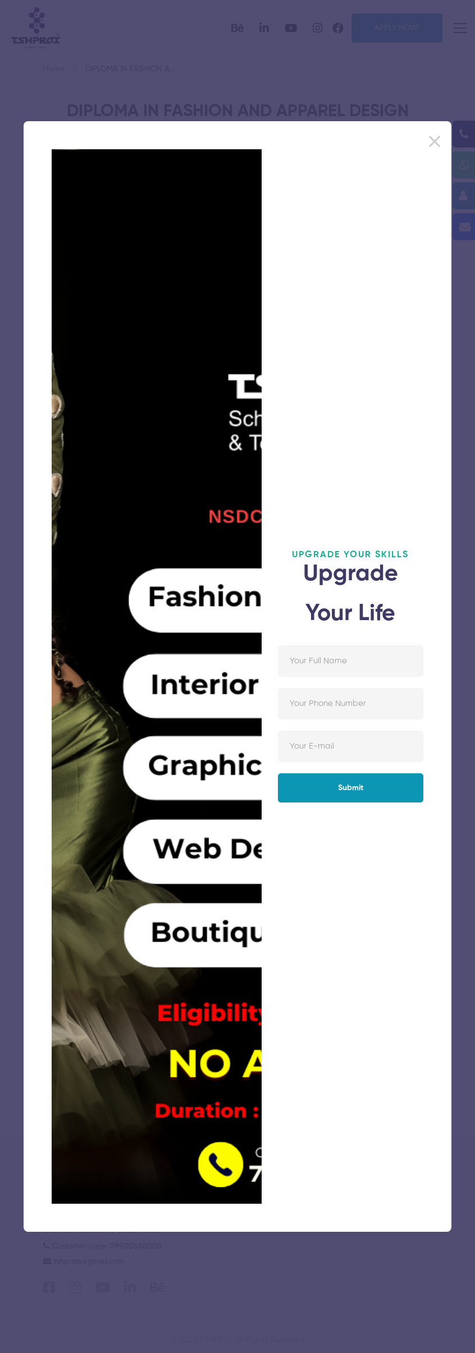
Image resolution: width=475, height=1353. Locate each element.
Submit (350, 788)
